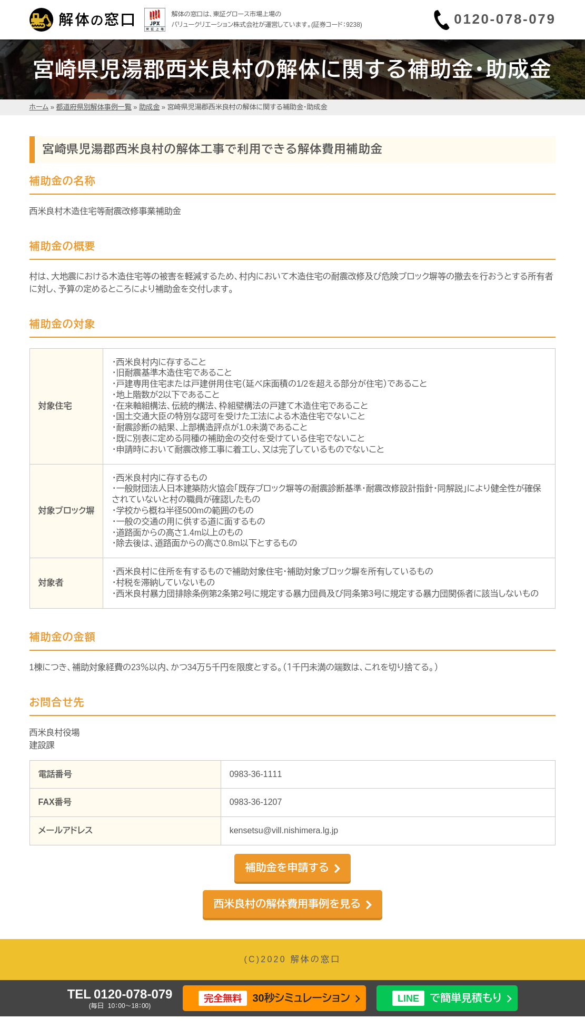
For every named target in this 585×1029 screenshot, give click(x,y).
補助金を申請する (287, 867)
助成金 (149, 107)
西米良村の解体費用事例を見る (287, 904)
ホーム (39, 107)
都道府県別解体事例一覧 (94, 107)
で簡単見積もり (447, 998)
